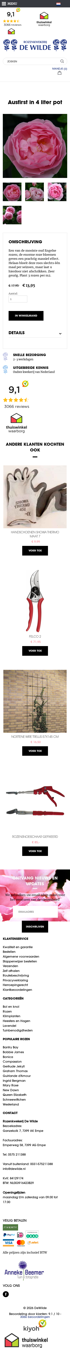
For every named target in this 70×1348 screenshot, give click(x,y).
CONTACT (10, 1113)
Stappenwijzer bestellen (20, 961)
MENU (12, 4)
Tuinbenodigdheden (18, 1030)
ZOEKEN (62, 61)
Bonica (8, 1057)
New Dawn (11, 1090)
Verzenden (10, 966)
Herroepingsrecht (15, 985)
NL (60, 4)
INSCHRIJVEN (35, 926)
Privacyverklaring (15, 980)
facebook (6, 1294)
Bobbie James (13, 1052)
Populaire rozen (16, 1039)
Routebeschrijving (16, 975)
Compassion (12, 1061)
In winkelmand (26, 315)
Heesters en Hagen (16, 1021)
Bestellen (9, 952)
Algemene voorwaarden (21, 956)
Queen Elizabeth (15, 1095)
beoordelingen (35, 1316)
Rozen (7, 1011)
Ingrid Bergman (14, 1080)
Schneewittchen (14, 1099)
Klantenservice (15, 939)
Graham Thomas (15, 1071)
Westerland (11, 1104)
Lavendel (9, 1026)
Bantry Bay (10, 1047)
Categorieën (13, 998)
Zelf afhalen (11, 971)
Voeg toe (35, 550)
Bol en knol (11, 1006)
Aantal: (13, 293)
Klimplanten (11, 1016)
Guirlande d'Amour (17, 1076)
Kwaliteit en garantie (18, 947)
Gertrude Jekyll (14, 1066)
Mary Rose (10, 1085)
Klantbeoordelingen (17, 990)
